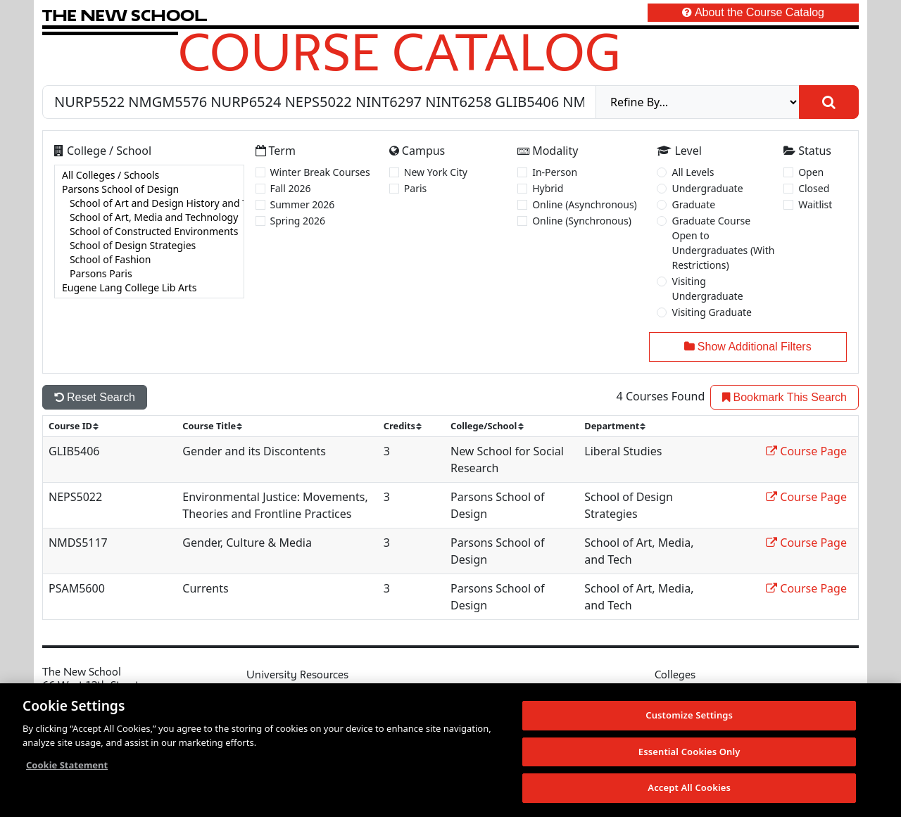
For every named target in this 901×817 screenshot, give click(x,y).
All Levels (693, 172)
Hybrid (547, 188)
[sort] (80, 426)
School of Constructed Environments (149, 231)
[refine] (698, 102)
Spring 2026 (298, 220)
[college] (149, 231)
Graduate (693, 204)
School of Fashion (149, 260)
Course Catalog (399, 51)
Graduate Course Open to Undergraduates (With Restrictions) (723, 243)
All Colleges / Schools (149, 175)
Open (811, 172)
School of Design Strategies (149, 246)
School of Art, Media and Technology (149, 217)
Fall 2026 (290, 188)
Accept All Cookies (689, 788)
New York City (435, 172)
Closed (813, 188)
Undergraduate (707, 188)
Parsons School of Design (149, 189)
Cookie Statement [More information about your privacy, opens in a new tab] (67, 765)
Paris (415, 188)
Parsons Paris (149, 274)
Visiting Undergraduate (707, 288)
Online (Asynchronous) (584, 204)
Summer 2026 (302, 204)
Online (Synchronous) (581, 220)
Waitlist (815, 204)
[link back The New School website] (124, 15)
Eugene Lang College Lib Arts (149, 288)
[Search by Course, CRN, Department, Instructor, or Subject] (319, 102)
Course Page (806, 451)
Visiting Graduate (712, 312)
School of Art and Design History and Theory (149, 203)
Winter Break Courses (320, 172)
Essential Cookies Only (689, 751)
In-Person (554, 172)
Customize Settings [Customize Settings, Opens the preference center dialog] (689, 715)
